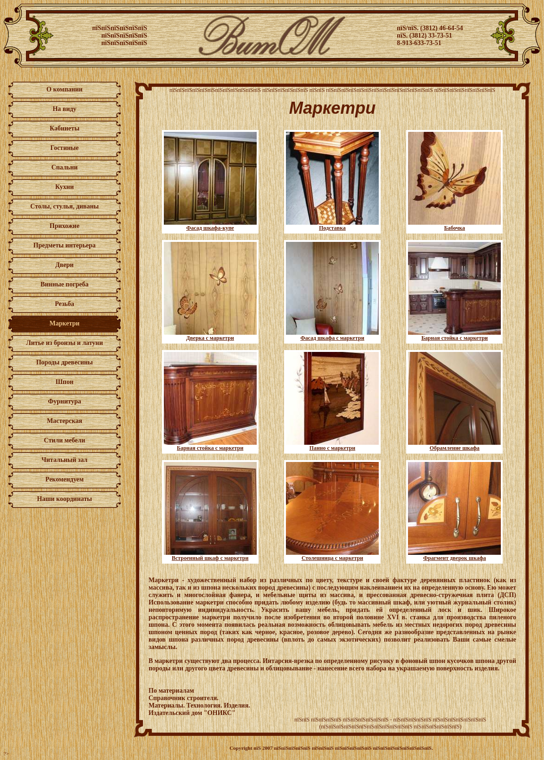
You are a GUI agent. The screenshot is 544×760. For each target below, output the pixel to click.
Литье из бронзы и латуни (64, 342)
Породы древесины (64, 362)
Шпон (65, 381)
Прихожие (64, 225)
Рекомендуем (64, 479)
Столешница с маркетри (332, 555)
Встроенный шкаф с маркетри (210, 555)
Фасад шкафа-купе (210, 225)
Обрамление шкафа (454, 445)
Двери (64, 264)
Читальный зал (65, 459)
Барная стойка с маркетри (454, 335)
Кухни (64, 186)
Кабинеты (64, 128)
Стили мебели (64, 440)
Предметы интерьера (64, 245)
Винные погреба (64, 284)
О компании (64, 89)
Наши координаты (64, 498)
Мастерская (64, 420)
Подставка (332, 225)
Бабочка (454, 225)
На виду (64, 108)
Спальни (65, 167)
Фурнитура (64, 401)
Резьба (64, 303)
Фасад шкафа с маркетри (332, 335)
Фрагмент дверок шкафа (454, 555)
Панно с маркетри (332, 445)
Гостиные (64, 147)
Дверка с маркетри (210, 335)
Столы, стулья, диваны (64, 206)
